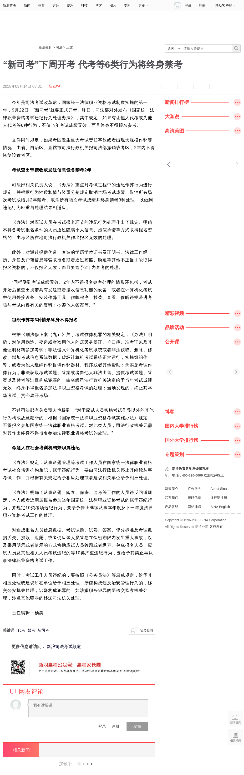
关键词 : (10, 630)
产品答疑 (171, 507)
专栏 (127, 5)
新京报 (54, 86)
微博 (170, 86)
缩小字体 (122, 86)
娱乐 (70, 5)
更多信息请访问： (24, 646)
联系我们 (171, 498)
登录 (102, 726)
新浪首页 (9, 5)
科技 (84, 5)
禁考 (31, 630)
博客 (98, 5)
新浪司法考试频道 (64, 646)
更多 (143, 5)
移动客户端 (225, 5)
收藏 (154, 86)
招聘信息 (194, 498)
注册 (202, 5)
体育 (41, 5)
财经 (55, 5)
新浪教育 (45, 47)
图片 (113, 5)
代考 (21, 630)
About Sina (218, 489)
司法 (59, 47)
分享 (201, 86)
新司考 (43, 630)
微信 (185, 86)
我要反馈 (146, 630)
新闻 (27, 5)
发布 (137, 726)
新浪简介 (171, 489)
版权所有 (216, 527)
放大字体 (138, 86)
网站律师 (194, 507)
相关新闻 (20, 750)
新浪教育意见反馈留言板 (190, 469)
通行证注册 (218, 498)
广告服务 (194, 489)
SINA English (220, 507)
